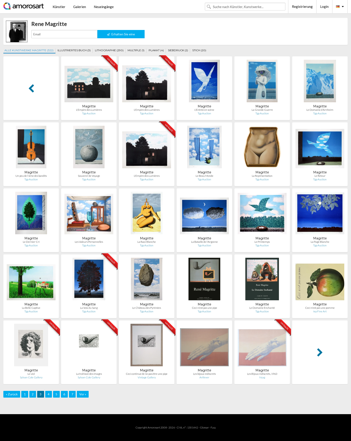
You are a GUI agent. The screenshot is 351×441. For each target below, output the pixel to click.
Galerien (79, 7)
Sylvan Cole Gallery (31, 377)
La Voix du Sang (89, 307)
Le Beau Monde (204, 175)
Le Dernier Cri (31, 241)
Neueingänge (104, 7)
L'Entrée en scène (204, 109)
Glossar (204, 427)
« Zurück (12, 394)
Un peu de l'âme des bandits (31, 175)
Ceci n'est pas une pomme (320, 307)
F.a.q (213, 427)
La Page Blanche (320, 241)
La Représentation (262, 175)
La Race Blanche (146, 241)
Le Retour (320, 175)
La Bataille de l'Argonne (204, 241)
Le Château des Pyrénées (146, 307)
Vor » (82, 394)
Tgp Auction (89, 113)
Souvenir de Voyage (89, 175)
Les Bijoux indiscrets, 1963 (262, 373)
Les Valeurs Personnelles (89, 241)
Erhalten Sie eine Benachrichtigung (121, 35)
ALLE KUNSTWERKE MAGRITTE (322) (29, 50)
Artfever (204, 377)
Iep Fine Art (320, 311)
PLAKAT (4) (156, 50)
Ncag (262, 377)
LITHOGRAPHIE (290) (109, 50)
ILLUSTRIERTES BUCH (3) (74, 50)
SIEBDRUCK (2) (178, 50)
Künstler (59, 7)
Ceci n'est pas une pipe (204, 307)
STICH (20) (199, 50)
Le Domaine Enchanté (262, 307)
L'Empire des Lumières (89, 109)
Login (324, 6)
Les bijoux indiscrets (204, 373)
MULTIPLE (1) (136, 50)
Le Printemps (262, 241)
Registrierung (302, 6)
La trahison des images (89, 373)
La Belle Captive (31, 307)
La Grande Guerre (262, 109)
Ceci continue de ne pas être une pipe (146, 373)
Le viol (31, 373)
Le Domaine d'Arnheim (319, 109)
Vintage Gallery (147, 377)
